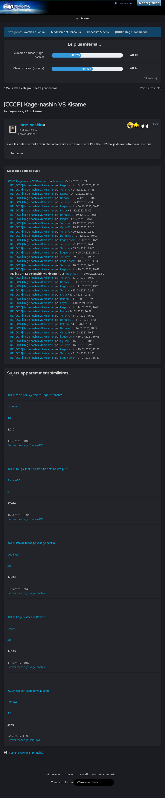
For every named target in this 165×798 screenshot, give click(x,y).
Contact (70, 774)
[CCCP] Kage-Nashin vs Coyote (26, 617)
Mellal (63, 210)
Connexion (123, 3)
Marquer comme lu (103, 774)
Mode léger (53, 774)
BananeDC (66, 198)
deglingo (13, 554)
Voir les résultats (150, 88)
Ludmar (12, 406)
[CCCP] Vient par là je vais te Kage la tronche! (35, 395)
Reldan (64, 298)
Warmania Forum (34, 32)
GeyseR (64, 303)
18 (9, 418)
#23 (155, 124)
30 (9, 566)
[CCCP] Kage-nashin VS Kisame (27, 181)
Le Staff (83, 774)
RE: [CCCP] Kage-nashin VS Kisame (31, 185)
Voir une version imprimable (26, 752)
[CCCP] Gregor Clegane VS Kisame (28, 690)
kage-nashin (30, 125)
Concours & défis (98, 32)
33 (9, 492)
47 (9, 713)
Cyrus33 (65, 227)
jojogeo (64, 193)
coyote (12, 628)
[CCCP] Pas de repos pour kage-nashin (31, 543)
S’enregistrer (149, 3)
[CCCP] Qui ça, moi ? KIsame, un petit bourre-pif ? (38, 469)
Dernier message (18, 445)
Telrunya (58, 181)
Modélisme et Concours (66, 32)
